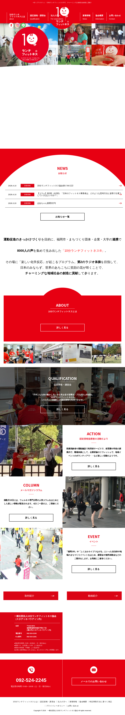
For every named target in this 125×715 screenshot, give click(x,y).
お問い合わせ (73, 706)
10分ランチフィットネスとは (25, 701)
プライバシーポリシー (55, 706)
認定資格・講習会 (47, 701)
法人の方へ (62, 701)
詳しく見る (62, 327)
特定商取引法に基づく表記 (100, 701)
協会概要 (83, 701)
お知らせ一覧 (62, 217)
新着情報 (73, 701)
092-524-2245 (31, 680)
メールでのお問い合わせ (94, 681)
